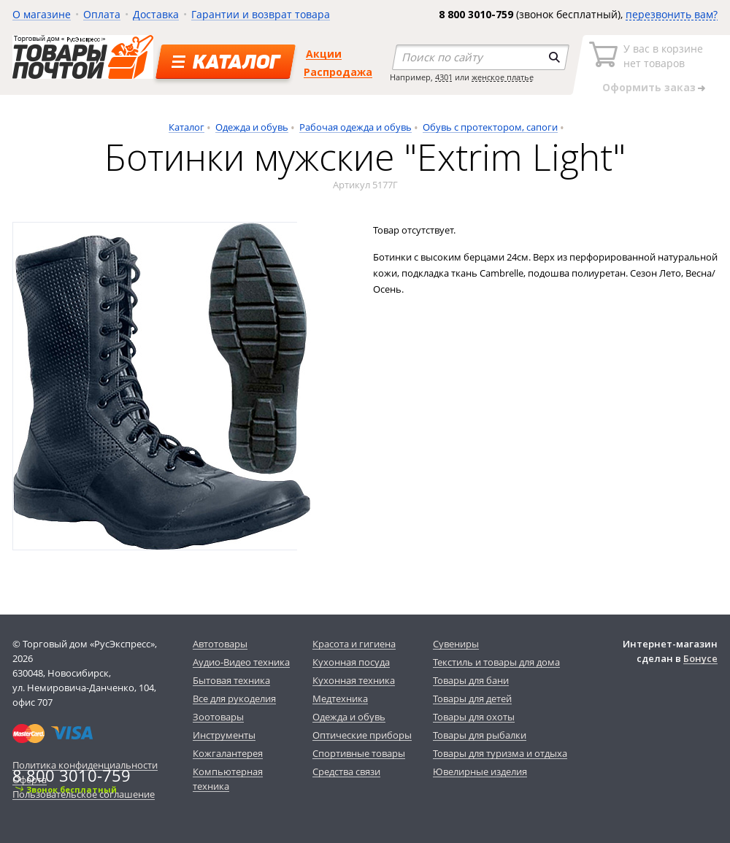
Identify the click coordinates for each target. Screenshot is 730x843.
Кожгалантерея (228, 753)
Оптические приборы (362, 735)
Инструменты (224, 735)
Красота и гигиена (354, 643)
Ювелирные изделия (480, 771)
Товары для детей (472, 698)
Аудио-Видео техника (241, 662)
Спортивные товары (358, 753)
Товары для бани (471, 680)
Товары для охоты (474, 716)
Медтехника (340, 698)
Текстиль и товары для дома (496, 662)
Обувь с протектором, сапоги (490, 127)
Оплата (101, 14)
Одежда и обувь (251, 127)
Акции (324, 54)
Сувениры (456, 643)
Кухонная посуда (351, 662)
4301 (444, 77)
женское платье (503, 77)
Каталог (186, 127)
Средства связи (346, 771)
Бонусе (700, 658)
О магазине (41, 14)
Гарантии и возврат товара (260, 14)
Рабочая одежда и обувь (355, 127)
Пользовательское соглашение (83, 794)
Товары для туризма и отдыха (500, 753)
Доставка (156, 14)
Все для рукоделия (234, 698)
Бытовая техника (231, 680)
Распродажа (338, 72)
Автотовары (220, 643)
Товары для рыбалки (479, 735)
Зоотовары (218, 716)
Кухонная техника (353, 680)
